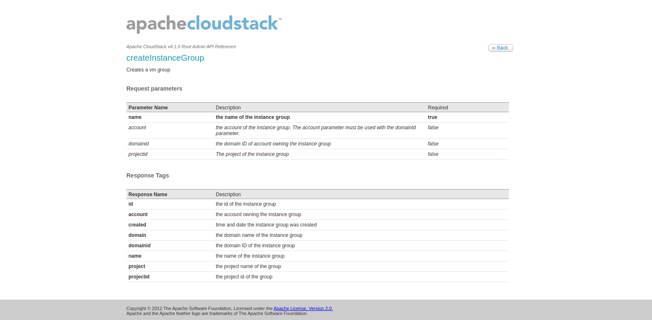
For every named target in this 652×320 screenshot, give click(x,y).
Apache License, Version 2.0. (303, 308)
